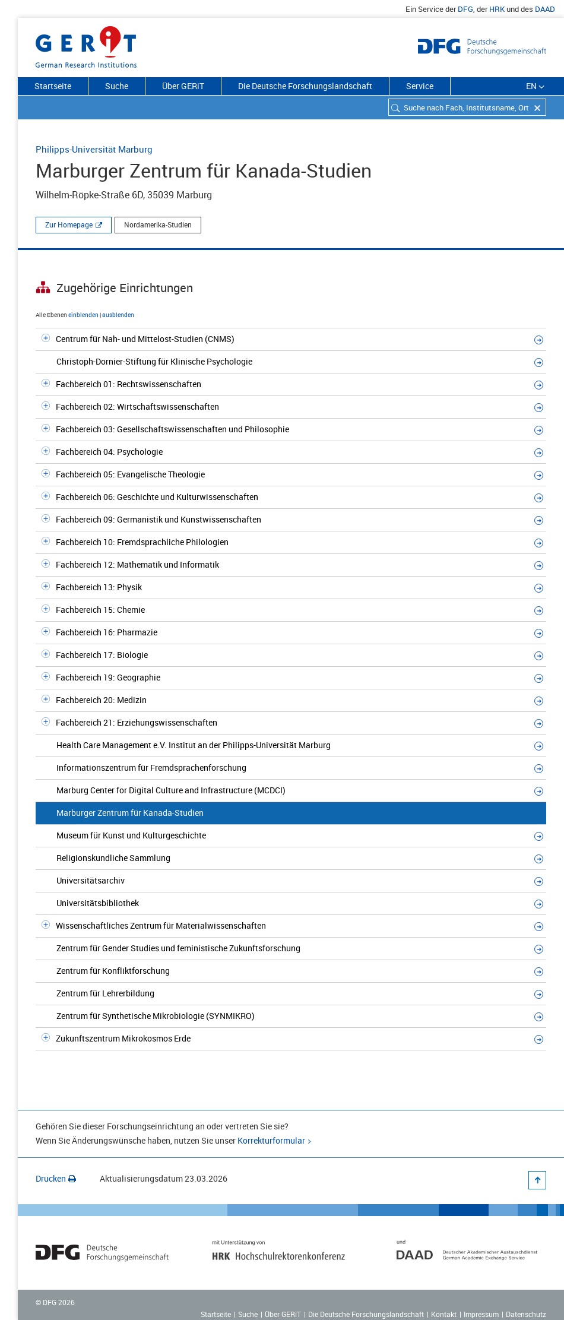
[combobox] (467, 107)
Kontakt (444, 1314)
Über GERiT (183, 85)
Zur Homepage (69, 224)
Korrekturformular (271, 1140)
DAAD (545, 9)
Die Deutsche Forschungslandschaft (305, 85)
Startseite (52, 85)
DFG (465, 9)
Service (419, 85)
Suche (116, 85)
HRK (497, 9)
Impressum (481, 1314)
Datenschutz (526, 1314)
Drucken (56, 1178)
